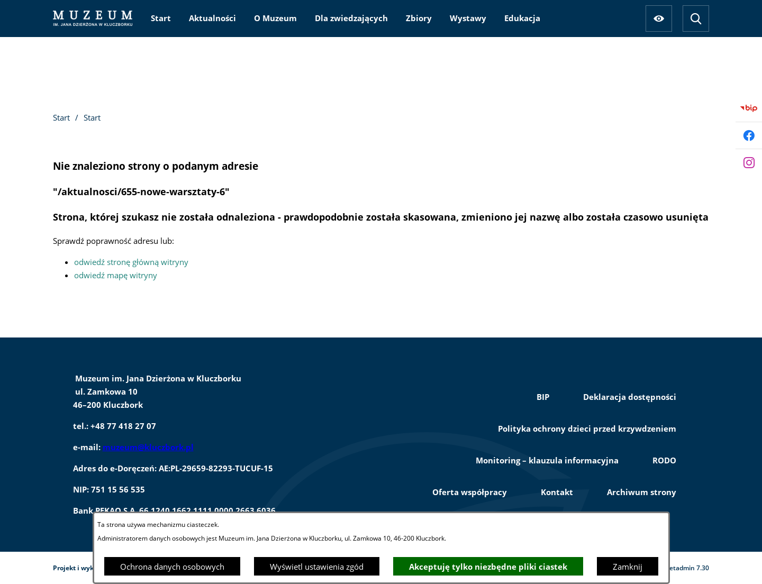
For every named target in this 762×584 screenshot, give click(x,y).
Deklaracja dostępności (629, 396)
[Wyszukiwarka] (696, 18)
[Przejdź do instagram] (749, 162)
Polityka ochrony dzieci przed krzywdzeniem (587, 428)
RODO (664, 460)
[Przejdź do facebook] (749, 135)
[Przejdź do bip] (749, 108)
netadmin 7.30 (687, 567)
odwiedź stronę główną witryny (131, 262)
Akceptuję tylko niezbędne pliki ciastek (488, 566)
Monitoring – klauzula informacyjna (547, 460)
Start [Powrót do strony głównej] (61, 117)
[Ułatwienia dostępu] (659, 18)
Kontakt (557, 492)
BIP (543, 396)
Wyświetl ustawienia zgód (317, 566)
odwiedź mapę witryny (115, 275)
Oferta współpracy (469, 492)
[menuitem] (161, 18)
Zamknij (627, 566)
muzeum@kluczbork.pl (148, 447)
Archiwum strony (641, 492)
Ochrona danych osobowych (172, 566)
